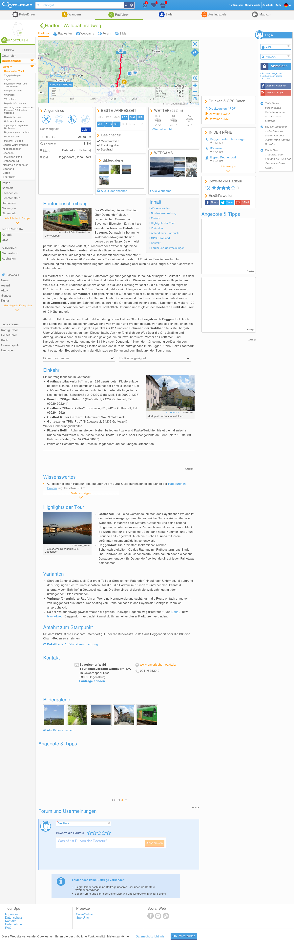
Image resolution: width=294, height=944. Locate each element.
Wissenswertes (160, 208)
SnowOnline (84, 914)
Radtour (43, 33)
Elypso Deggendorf (223, 159)
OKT (125, 124)
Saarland (8, 169)
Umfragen (7, 350)
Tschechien (10, 193)
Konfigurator (9, 330)
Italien (6, 183)
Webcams (87, 33)
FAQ (8, 927)
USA (5, 240)
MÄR (117, 117)
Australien (9, 258)
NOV (132, 124)
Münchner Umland (13, 141)
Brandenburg (11, 161)
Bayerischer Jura (12, 117)
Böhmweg (216, 150)
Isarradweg (55, 616)
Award (5, 285)
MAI (132, 117)
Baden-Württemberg (15, 145)
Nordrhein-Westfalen (15, 165)
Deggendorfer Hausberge (227, 141)
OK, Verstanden (184, 936)
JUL (100, 124)
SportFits (82, 917)
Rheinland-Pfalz (12, 157)
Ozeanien (9, 247)
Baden (169, 14)
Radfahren (122, 14)
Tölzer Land (10, 99)
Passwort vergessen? (273, 73)
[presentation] (86, 860)
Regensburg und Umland (16, 132)
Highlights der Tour (163, 223)
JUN (140, 117)
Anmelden (279, 66)
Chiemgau (9, 95)
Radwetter (65, 33)
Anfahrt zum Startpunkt (165, 233)
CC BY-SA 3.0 (172, 413)
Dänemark (9, 213)
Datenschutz (13, 917)
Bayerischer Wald (14, 71)
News (5, 280)
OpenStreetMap (193, 104)
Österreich (9, 55)
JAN (100, 117)
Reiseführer (26, 14)
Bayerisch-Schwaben (15, 103)
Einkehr (155, 218)
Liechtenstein (11, 198)
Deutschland (11, 60)
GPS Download (160, 238)
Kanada (7, 234)
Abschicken (154, 843)
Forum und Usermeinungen (167, 248)
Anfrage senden (93, 681)
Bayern (7, 67)
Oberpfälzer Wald (13, 91)
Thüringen (9, 176)
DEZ (140, 124)
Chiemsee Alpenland (14, 121)
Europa (8, 50)
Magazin (265, 14)
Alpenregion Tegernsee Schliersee (16, 127)
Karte (5, 340)
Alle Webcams (161, 191)
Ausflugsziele (216, 14)
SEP (116, 124)
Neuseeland (10, 253)
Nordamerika (12, 229)
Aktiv (4, 290)
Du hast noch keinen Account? (272, 77)
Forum (106, 33)
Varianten (157, 228)
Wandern (74, 14)
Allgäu (7, 80)
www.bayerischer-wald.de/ (158, 664)
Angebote (267, 5)
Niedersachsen (12, 149)
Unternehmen (14, 924)
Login (269, 35)
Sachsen (8, 153)
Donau (175, 611)
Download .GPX (219, 113)
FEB (109, 117)
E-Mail (245, 202)
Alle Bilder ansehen (114, 191)
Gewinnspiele (10, 345)
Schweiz (7, 188)
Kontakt (155, 243)
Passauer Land (11, 137)
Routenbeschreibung (164, 213)
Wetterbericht (162, 129)
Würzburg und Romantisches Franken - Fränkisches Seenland (18, 110)
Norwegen (9, 208)
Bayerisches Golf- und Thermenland (15, 85)
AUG (109, 124)
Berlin (6, 173)
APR (124, 117)
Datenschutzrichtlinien (151, 936)
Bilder (123, 33)
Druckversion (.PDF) (223, 108)
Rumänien (9, 203)
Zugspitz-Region (12, 75)
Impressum (12, 914)
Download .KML (219, 119)
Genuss (6, 295)
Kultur (5, 300)
